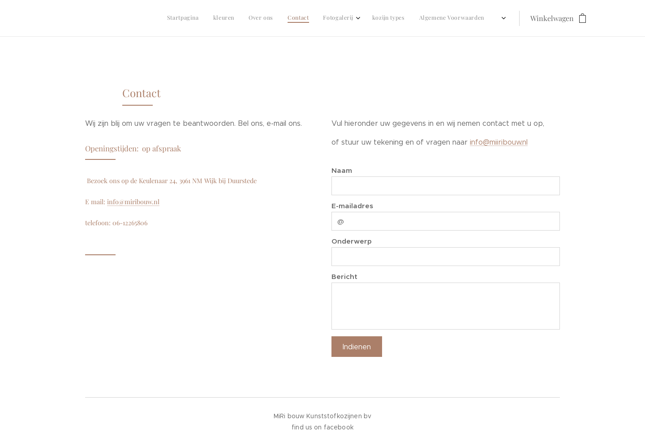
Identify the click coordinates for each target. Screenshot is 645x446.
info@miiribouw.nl (499, 142)
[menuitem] (400, 18)
